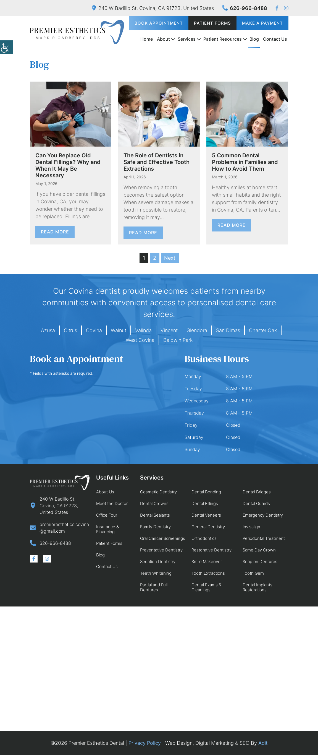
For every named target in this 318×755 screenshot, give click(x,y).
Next (169, 258)
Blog (254, 39)
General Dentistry (208, 526)
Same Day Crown (259, 550)
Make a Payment (262, 23)
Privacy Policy (144, 743)
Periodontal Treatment (264, 538)
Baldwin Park (178, 340)
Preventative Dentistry (161, 550)
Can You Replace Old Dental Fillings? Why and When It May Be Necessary (68, 165)
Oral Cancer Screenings (162, 538)
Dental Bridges (257, 491)
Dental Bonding (206, 491)
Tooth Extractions (208, 573)
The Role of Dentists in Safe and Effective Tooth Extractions (156, 162)
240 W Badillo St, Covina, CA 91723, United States (153, 8)
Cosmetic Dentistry (158, 491)
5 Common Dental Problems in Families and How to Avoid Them (245, 162)
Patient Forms (212, 23)
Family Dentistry (155, 526)
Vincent (169, 330)
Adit (263, 743)
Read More (55, 232)
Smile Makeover (206, 561)
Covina (94, 330)
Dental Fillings (204, 503)
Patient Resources (222, 39)
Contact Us (275, 39)
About (163, 39)
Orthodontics (204, 538)
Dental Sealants (155, 515)
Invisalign (251, 526)
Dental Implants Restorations (257, 587)
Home (146, 39)
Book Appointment (159, 23)
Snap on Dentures (260, 561)
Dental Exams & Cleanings (206, 587)
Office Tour (106, 515)
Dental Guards (256, 503)
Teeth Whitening (156, 573)
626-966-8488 (244, 8)
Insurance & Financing (107, 529)
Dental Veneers (206, 515)
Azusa (48, 330)
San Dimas (228, 330)
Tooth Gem (253, 573)
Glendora (196, 330)
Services (187, 39)
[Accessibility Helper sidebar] (6, 47)
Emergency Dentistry (263, 515)
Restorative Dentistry (211, 550)
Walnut (118, 330)
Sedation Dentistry (157, 561)
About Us (105, 491)
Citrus (70, 330)
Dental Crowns (154, 503)
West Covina (140, 340)
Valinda (143, 330)
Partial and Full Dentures (153, 587)
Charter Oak (263, 330)
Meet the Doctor (112, 503)
